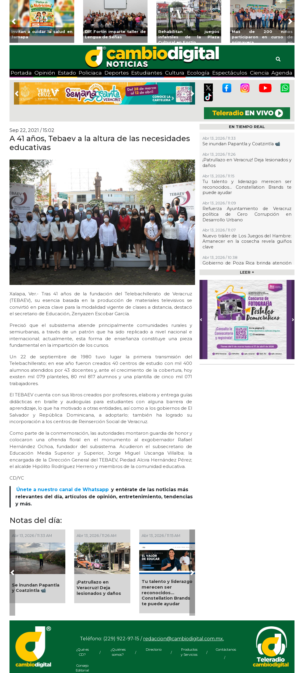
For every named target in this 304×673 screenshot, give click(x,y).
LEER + (247, 272)
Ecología (198, 73)
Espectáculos (229, 73)
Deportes (116, 73)
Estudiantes (146, 73)
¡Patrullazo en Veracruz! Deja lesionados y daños (99, 587)
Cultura (174, 73)
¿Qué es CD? (82, 652)
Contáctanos (225, 649)
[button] (14, 21)
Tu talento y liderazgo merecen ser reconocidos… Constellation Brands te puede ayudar (167, 592)
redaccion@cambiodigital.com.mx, (183, 639)
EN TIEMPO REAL (247, 126)
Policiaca (90, 73)
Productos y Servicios (189, 652)
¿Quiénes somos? (118, 652)
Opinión (44, 73)
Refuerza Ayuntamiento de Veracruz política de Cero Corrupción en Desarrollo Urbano (247, 214)
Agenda (281, 73)
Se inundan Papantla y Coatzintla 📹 (35, 587)
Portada (21, 73)
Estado (67, 73)
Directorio (154, 649)
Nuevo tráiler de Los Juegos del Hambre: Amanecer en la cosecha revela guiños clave (247, 241)
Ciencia (259, 73)
